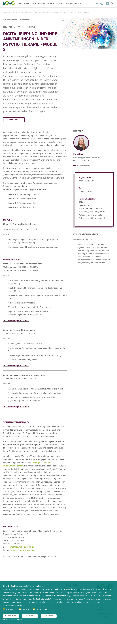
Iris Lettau (78, 154)
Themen (50, 4)
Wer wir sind (24, 4)
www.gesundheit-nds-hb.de (23, 550)
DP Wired (18, 619)
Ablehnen (49, 616)
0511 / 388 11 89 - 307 (81, 160)
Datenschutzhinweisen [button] (12, 605)
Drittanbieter (40, 609)
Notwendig (9, 609)
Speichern (30, 616)
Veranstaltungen (73, 4)
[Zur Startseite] (9, 3)
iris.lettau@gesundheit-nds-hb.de (86, 158)
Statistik (24, 609)
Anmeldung (14, 120)
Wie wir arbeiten (38, 4)
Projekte (60, 4)
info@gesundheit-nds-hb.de (22, 547)
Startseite (7, 13)
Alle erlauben (11, 616)
